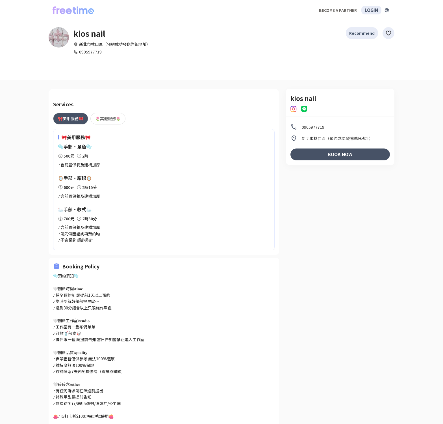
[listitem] (340, 127)
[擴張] (387, 10)
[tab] (70, 118)
